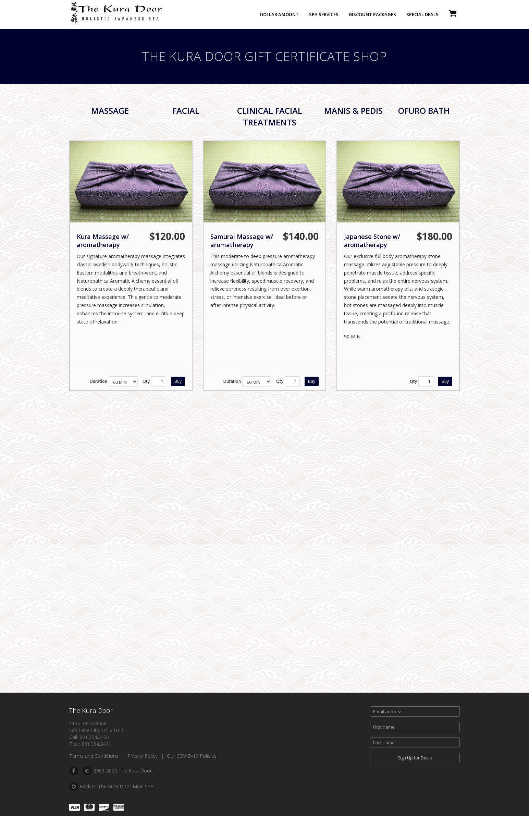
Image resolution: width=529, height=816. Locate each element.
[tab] (109, 110)
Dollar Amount (279, 14)
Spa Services (324, 14)
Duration (98, 381)
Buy (178, 381)
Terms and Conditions (93, 756)
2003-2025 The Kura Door (117, 770)
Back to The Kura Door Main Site (111, 786)
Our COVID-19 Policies (192, 756)
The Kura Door (91, 710)
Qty (146, 381)
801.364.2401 (96, 744)
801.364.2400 (94, 737)
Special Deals (422, 14)
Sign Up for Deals (415, 758)
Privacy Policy (142, 756)
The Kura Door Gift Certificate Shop (264, 56)
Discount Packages (372, 14)
